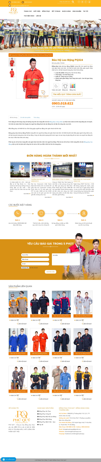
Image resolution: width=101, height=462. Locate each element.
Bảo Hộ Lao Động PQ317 (83, 353)
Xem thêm (27, 195)
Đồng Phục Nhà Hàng (45, 419)
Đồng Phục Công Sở (45, 414)
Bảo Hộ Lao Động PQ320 (61, 391)
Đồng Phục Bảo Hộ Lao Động (27, 55)
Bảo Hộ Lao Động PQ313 (83, 316)
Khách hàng (66, 11)
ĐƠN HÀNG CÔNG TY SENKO (82, 179)
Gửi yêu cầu (50, 272)
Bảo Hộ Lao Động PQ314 (18, 353)
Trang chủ (28, 11)
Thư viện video (29, 16)
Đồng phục (46, 11)
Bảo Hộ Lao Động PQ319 (39, 391)
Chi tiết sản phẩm (25, 117)
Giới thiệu (36, 11)
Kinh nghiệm (77, 11)
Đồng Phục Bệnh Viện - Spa (47, 422)
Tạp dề (41, 424)
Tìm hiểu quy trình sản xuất (67, 94)
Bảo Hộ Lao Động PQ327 (18, 316)
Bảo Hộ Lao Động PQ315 (39, 353)
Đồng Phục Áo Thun (45, 411)
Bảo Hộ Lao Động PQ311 (39, 316)
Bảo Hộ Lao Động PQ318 (18, 391)
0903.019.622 (62, 103)
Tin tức (85, 11)
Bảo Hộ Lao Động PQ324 (44, 55)
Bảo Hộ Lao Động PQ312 (61, 316)
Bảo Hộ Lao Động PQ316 (61, 353)
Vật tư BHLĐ (56, 11)
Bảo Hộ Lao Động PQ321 (83, 391)
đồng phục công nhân (56, 122)
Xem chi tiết (14, 320)
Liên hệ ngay (22, 324)
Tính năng (36, 117)
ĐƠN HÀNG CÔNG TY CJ (38, 179)
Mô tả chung (13, 117)
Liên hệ (38, 16)
